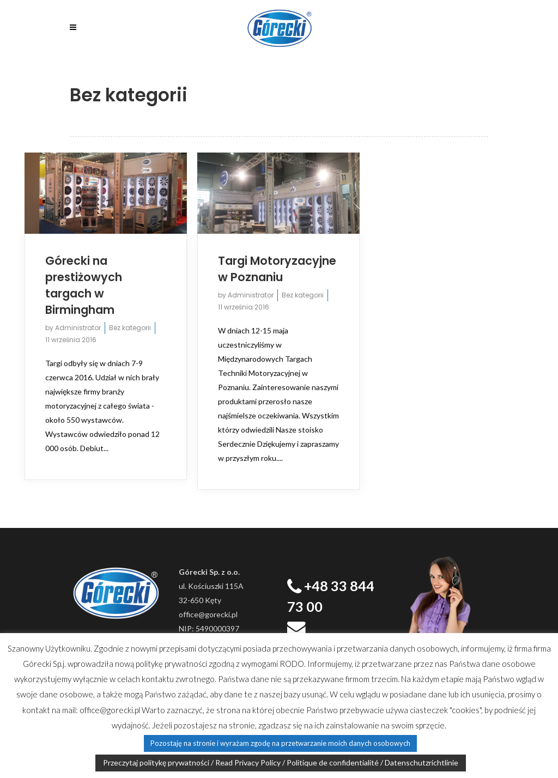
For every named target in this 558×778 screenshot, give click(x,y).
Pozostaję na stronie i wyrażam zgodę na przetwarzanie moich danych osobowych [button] (280, 743)
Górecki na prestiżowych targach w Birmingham (83, 285)
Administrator (78, 327)
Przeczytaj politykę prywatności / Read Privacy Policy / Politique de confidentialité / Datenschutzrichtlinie (280, 762)
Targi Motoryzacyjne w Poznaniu (277, 269)
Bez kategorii (130, 327)
